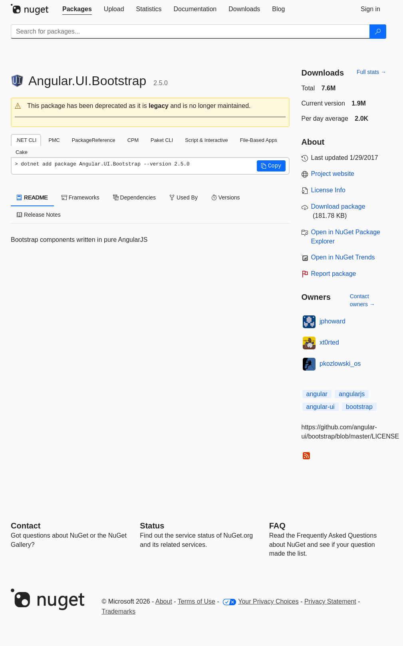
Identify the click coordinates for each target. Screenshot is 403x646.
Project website (333, 173)
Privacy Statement (330, 601)
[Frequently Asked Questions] (277, 525)
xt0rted (329, 342)
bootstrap (359, 406)
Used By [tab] (183, 197)
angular (317, 394)
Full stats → (371, 72)
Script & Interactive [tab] (206, 140)
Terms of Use (196, 601)
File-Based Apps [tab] (258, 140)
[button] (150, 106)
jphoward (332, 321)
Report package (333, 273)
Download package (338, 206)
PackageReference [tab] (93, 140)
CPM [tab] (133, 140)
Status (152, 525)
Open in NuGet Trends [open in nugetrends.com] (343, 257)
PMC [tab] (54, 140)
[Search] (377, 31)
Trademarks (119, 611)
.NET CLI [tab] (26, 140)
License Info (328, 190)
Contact (25, 525)
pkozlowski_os (340, 363)
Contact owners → (362, 300)
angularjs (352, 394)
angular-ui (320, 406)
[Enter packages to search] (190, 31)
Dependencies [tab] (134, 197)
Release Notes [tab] (39, 215)
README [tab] (32, 197)
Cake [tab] (22, 152)
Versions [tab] (225, 197)
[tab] (77, 9)
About (163, 601)
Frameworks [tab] (80, 197)
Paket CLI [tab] (162, 140)
